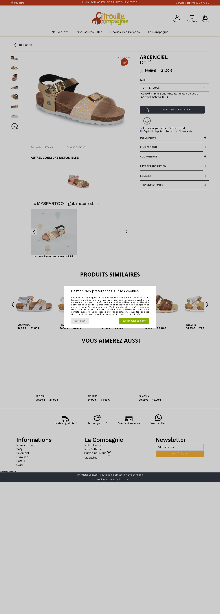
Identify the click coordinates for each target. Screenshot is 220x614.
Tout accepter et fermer (133, 320)
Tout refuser (80, 320)
